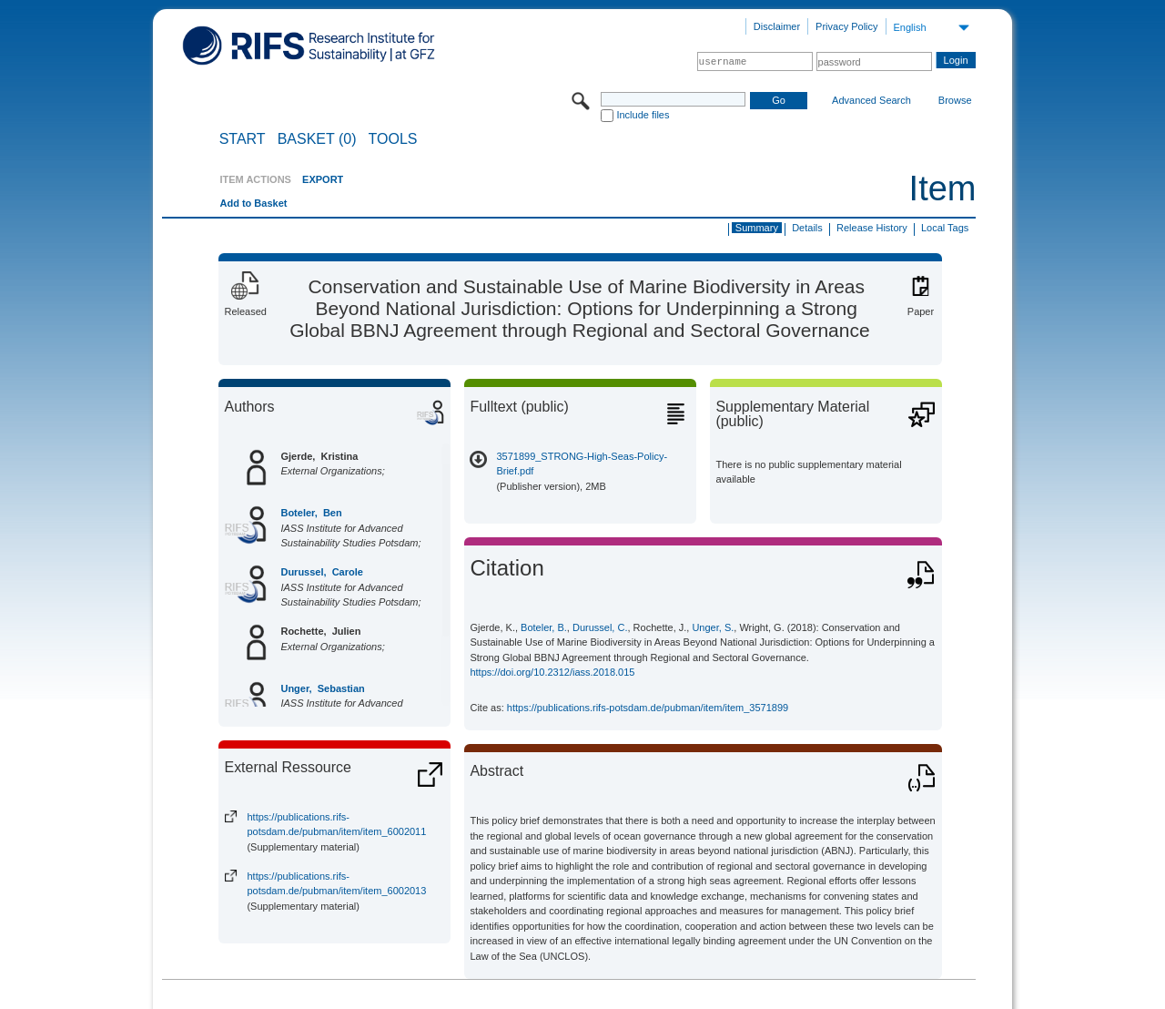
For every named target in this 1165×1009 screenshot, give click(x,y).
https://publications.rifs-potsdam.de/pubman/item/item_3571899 (647, 707)
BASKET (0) (317, 139)
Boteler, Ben (310, 512)
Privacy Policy (846, 26)
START (242, 139)
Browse (955, 100)
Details (807, 227)
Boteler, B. (544, 627)
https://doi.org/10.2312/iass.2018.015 (552, 672)
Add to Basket (253, 203)
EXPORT (322, 179)
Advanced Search (871, 100)
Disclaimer (777, 26)
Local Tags (944, 227)
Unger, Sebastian (322, 688)
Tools (393, 139)
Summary (756, 227)
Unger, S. (713, 627)
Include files (642, 114)
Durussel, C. (600, 627)
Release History (871, 227)
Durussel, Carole (321, 571)
